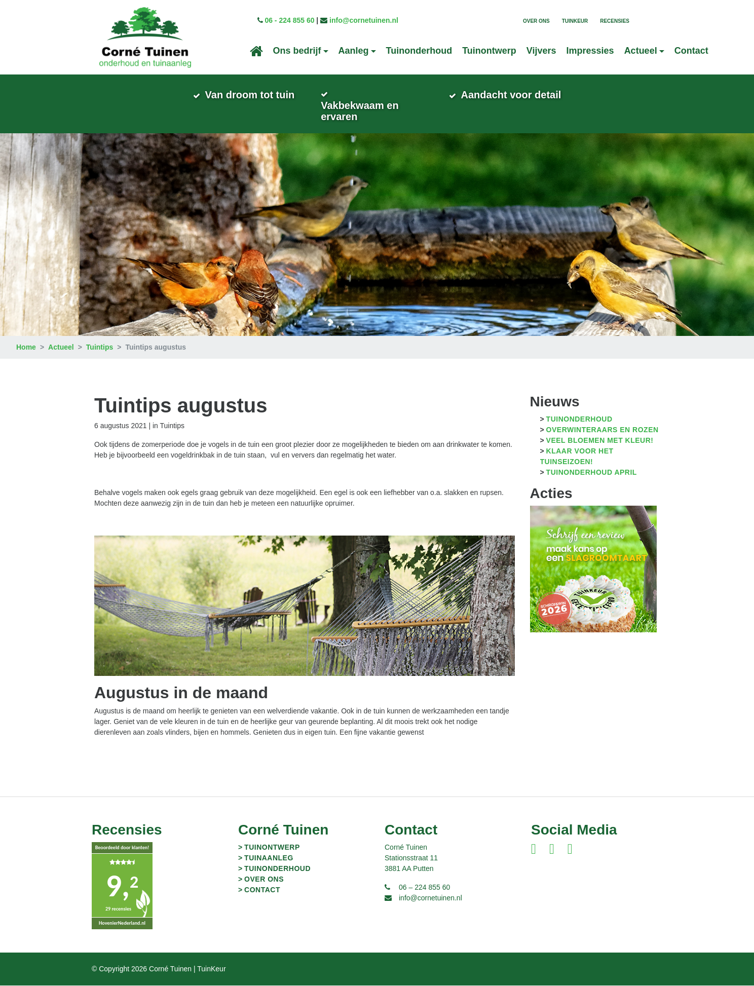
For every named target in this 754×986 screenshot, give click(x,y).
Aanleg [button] (353, 51)
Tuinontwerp (489, 51)
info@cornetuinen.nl (363, 20)
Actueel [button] (640, 51)
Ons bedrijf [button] (297, 51)
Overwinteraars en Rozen (602, 431)
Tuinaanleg (268, 858)
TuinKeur (575, 21)
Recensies (614, 21)
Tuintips (99, 348)
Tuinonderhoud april (591, 473)
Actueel (61, 348)
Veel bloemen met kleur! (600, 441)
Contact (691, 51)
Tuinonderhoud (419, 51)
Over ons (536, 21)
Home (26, 348)
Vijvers (541, 51)
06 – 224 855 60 (424, 888)
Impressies (590, 51)
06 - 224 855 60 (289, 20)
